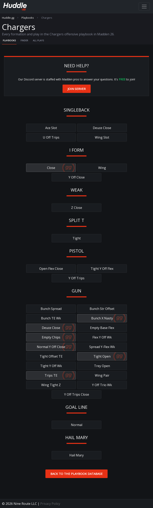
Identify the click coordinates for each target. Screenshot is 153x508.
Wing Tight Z (51, 385)
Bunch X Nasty (102, 318)
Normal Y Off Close (51, 347)
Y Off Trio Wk (102, 385)
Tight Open (102, 356)
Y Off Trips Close (76, 394)
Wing (102, 168)
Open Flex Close (51, 268)
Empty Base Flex (102, 328)
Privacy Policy (50, 503)
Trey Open (102, 366)
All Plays (38, 40)
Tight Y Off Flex (102, 268)
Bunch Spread (51, 309)
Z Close (76, 207)
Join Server (77, 89)
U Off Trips (51, 137)
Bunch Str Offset (102, 309)
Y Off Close (77, 177)
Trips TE (51, 375)
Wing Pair (102, 375)
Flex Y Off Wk (102, 337)
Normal (76, 425)
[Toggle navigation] (144, 7)
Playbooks (28, 17)
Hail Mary (76, 455)
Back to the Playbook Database (76, 474)
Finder (24, 40)
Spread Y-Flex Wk (102, 347)
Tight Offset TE (51, 356)
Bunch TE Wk (51, 318)
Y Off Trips (76, 278)
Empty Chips (51, 337)
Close (51, 168)
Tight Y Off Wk (51, 366)
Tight (77, 238)
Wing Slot (102, 137)
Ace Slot (51, 128)
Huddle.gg (8, 17)
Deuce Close (102, 128)
